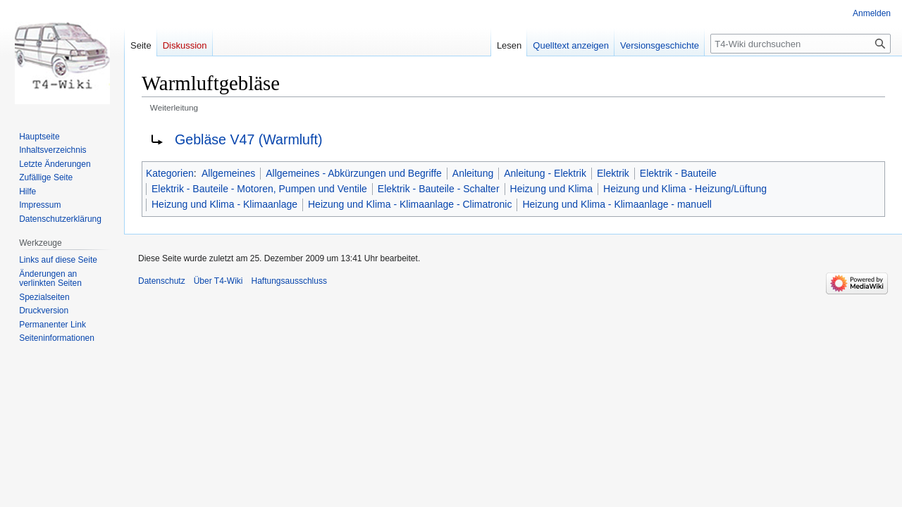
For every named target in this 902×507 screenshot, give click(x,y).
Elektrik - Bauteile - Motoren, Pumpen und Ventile (259, 188)
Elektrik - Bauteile (678, 173)
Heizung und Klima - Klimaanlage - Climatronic (410, 204)
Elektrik (613, 173)
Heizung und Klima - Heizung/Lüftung (685, 188)
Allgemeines (228, 173)
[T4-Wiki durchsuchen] (800, 44)
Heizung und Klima (551, 188)
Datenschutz (161, 281)
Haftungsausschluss (289, 281)
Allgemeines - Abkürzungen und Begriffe (354, 173)
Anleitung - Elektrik (545, 173)
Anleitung (472, 173)
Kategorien (170, 173)
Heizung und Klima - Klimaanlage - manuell (616, 204)
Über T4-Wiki (218, 281)
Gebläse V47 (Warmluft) (248, 139)
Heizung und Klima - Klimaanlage (224, 204)
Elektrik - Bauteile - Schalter (439, 188)
